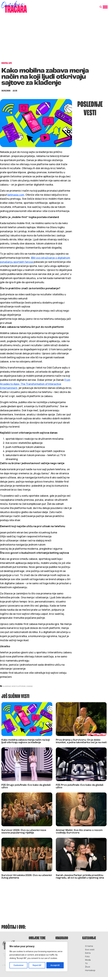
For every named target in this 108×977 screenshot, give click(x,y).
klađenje (7, 686)
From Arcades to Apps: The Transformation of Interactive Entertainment (35, 384)
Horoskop (90, 971)
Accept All (55, 965)
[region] (37, 956)
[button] (101, 7)
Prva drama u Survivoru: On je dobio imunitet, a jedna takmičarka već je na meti (81, 741)
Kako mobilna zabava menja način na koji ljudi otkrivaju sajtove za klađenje (25, 741)
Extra (88, 953)
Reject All (37, 965)
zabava (29, 686)
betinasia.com (15, 194)
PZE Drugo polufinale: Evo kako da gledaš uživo (26, 786)
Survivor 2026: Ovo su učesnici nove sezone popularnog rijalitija (23, 831)
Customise (18, 965)
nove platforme (19, 686)
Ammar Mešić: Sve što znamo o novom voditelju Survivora (79, 831)
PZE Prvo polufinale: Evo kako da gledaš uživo (79, 786)
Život (87, 967)
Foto (87, 957)
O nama (89, 946)
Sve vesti (89, 950)
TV (86, 964)
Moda (88, 960)
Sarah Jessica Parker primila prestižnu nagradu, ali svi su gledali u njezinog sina (80, 876)
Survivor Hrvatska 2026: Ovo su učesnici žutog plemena (26, 876)
